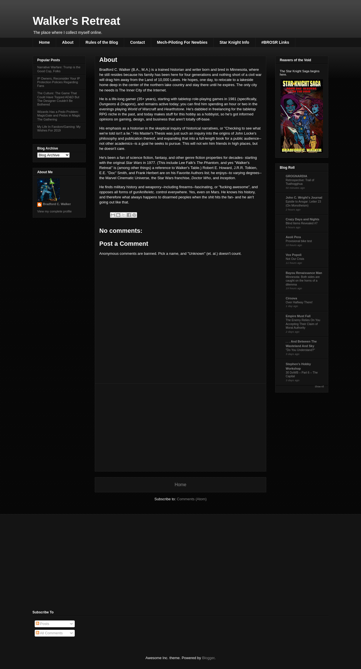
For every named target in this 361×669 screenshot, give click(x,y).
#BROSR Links (275, 42)
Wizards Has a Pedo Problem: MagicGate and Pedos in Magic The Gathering (58, 115)
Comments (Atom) (191, 499)
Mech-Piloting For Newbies (182, 42)
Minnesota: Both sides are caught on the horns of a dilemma (303, 280)
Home (44, 42)
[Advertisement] (180, 427)
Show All (319, 386)
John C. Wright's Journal (304, 197)
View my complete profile (54, 211)
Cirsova (291, 298)
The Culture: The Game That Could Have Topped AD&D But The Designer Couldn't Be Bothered (58, 98)
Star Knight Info (234, 42)
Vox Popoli (293, 254)
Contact (137, 42)
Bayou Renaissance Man (304, 273)
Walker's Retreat (76, 21)
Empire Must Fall (298, 316)
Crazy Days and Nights (302, 219)
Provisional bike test (299, 241)
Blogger (208, 658)
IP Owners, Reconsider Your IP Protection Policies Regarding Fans (58, 82)
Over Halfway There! (299, 302)
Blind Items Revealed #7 (302, 223)
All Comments (49, 633)
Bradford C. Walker (57, 204)
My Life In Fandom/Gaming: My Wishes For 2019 (58, 128)
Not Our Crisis (295, 258)
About (67, 42)
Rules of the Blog (101, 42)
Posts (42, 624)
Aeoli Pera (293, 237)
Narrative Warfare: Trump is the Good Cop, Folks (58, 69)
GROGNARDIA (296, 176)
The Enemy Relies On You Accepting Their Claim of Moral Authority (303, 324)
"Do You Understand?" (300, 350)
